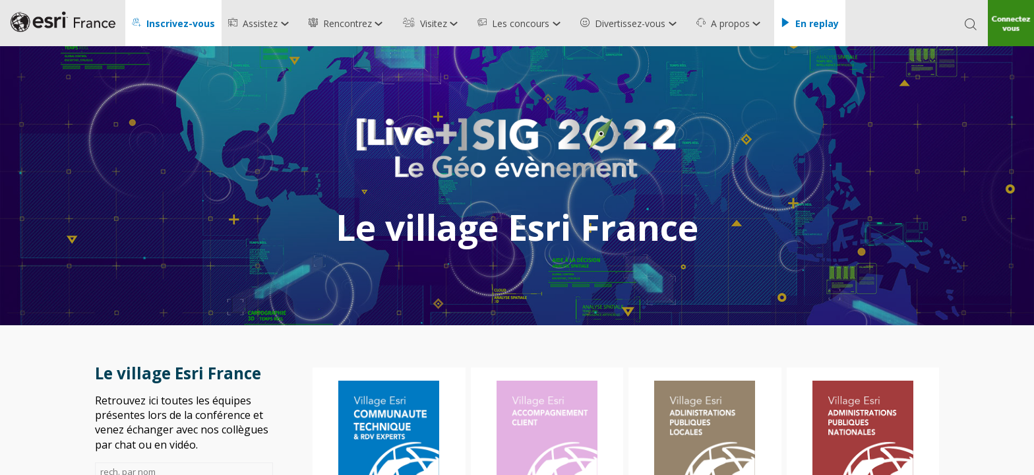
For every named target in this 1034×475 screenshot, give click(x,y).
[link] (262, 23)
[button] (173, 23)
